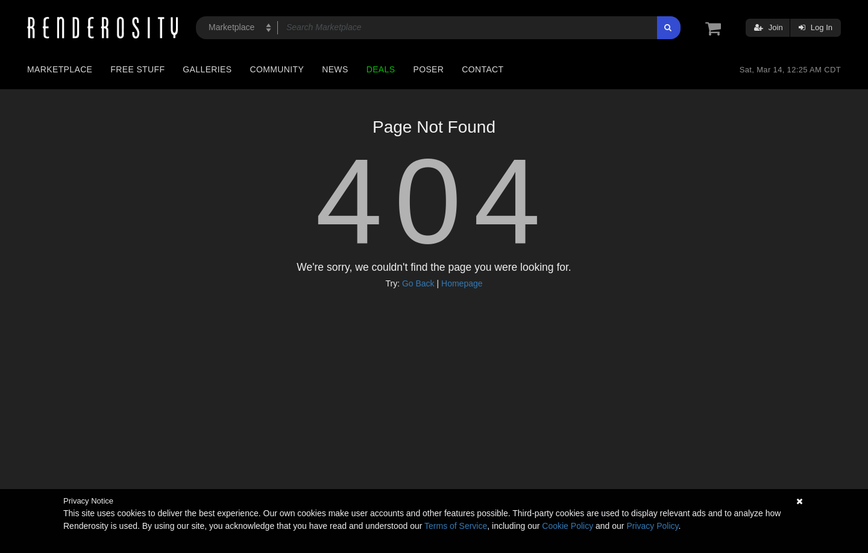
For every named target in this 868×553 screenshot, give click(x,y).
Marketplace (59, 69)
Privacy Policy (652, 526)
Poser (428, 69)
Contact (482, 69)
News (335, 69)
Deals (380, 69)
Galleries (207, 69)
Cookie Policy (567, 526)
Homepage (462, 283)
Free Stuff (137, 69)
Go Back (418, 283)
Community (277, 69)
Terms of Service (455, 526)
